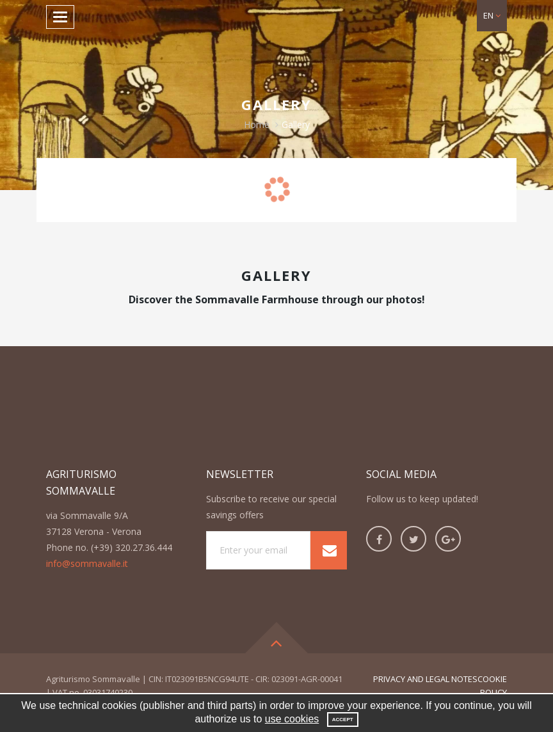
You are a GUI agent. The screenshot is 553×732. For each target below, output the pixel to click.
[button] (492, 15)
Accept (342, 719)
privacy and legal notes (425, 679)
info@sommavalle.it (87, 563)
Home (256, 124)
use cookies (292, 718)
